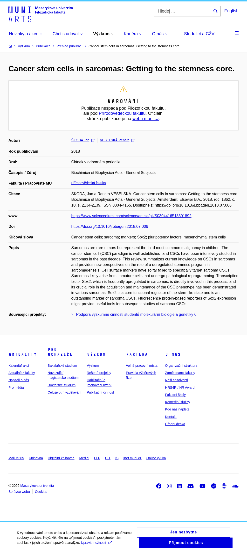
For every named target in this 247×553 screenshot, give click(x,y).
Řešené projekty (99, 373)
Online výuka (156, 458)
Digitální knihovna (61, 458)
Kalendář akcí (18, 365)
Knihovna (36, 458)
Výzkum (96, 354)
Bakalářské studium (62, 365)
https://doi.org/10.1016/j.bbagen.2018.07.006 (109, 226)
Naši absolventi (176, 380)
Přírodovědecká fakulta (88, 183)
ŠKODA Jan (83, 140)
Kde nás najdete (177, 409)
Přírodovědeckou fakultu (122, 113)
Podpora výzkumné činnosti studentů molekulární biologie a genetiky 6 (136, 314)
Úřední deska (175, 424)
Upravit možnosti (96, 545)
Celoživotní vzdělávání (64, 392)
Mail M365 (16, 458)
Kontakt (170, 417)
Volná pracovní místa (142, 365)
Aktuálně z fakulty (21, 373)
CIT (107, 458)
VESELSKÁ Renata (117, 140)
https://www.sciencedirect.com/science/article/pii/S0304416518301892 (131, 216)
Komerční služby (177, 402)
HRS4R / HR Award (179, 387)
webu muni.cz (145, 118)
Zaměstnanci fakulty (180, 373)
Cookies (41, 492)
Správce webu (19, 492)
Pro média (16, 387)
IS (116, 458)
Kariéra (137, 354)
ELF (97, 458)
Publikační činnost (100, 392)
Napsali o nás (18, 380)
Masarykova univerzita (37, 486)
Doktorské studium (61, 385)
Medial (84, 458)
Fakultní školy (175, 395)
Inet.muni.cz (132, 458)
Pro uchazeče (60, 352)
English (231, 10)
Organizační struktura (181, 365)
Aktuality (22, 354)
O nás (173, 354)
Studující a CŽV (199, 33)
